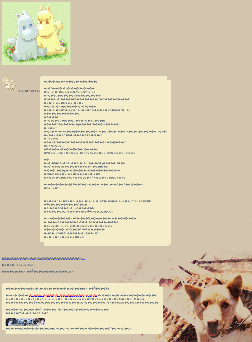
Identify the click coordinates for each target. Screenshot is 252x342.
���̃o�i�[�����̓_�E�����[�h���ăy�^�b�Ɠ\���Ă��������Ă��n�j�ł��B (68, 328)
